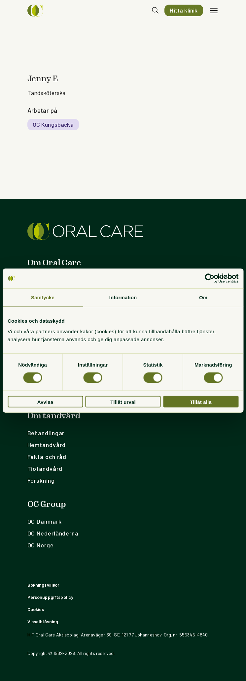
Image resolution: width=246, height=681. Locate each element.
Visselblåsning (42, 621)
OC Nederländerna (53, 533)
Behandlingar (46, 433)
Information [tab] (123, 297)
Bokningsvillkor (43, 585)
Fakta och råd (47, 456)
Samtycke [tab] (42, 297)
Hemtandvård (46, 444)
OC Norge (40, 545)
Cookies (35, 609)
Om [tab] (203, 297)
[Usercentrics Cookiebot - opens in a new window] (209, 278)
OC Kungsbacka (53, 124)
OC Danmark (44, 521)
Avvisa (45, 402)
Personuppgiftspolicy (50, 597)
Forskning (41, 480)
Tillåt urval (123, 402)
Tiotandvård (44, 468)
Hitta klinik (183, 10)
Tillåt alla (201, 402)
